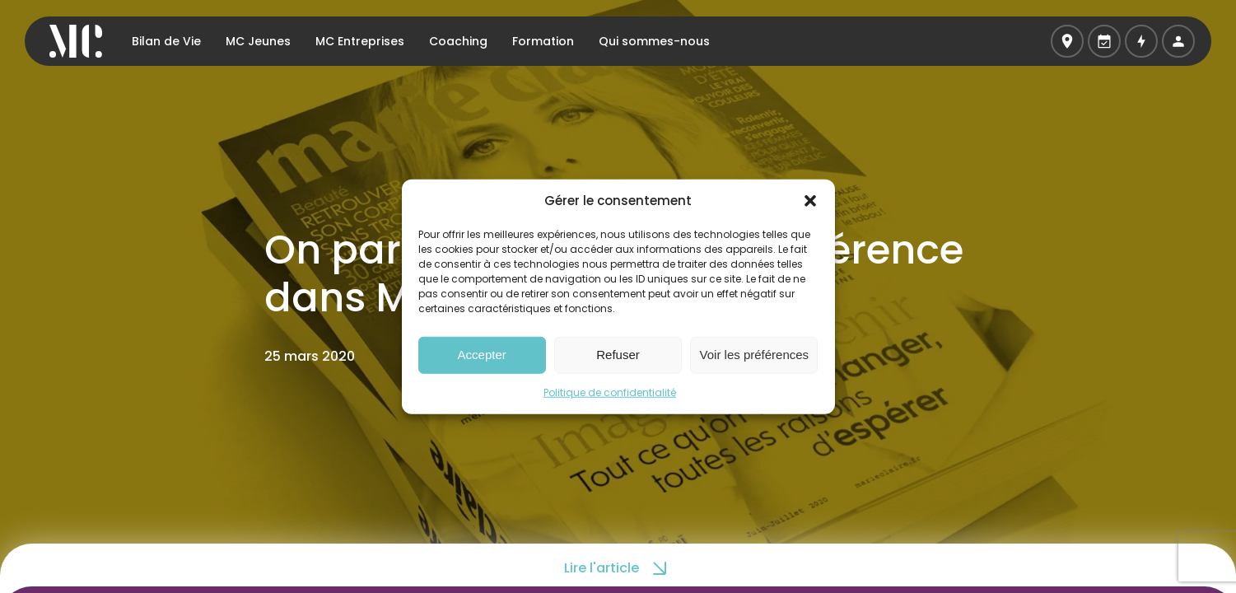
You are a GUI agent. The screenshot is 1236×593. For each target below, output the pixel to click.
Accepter (482, 355)
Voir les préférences (754, 355)
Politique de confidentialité (609, 392)
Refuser (618, 355)
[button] (810, 201)
